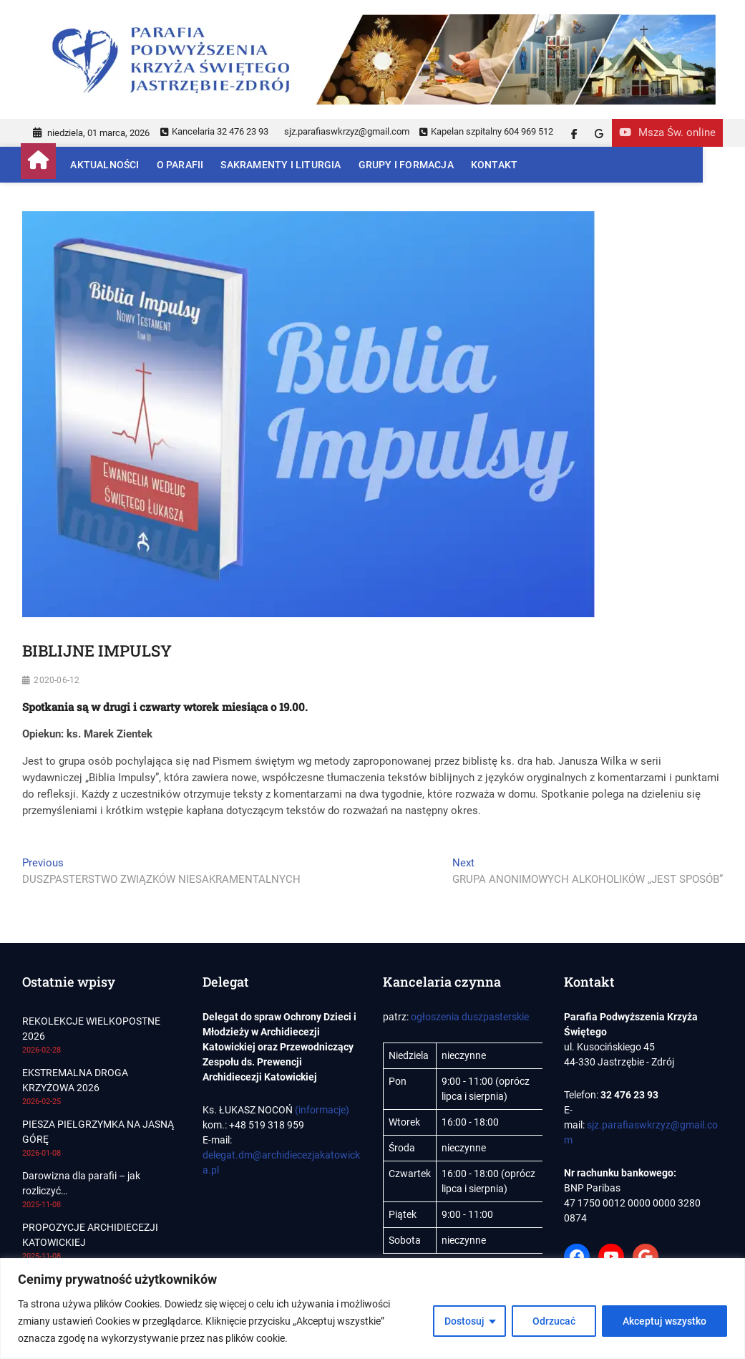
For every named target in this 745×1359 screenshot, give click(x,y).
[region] (372, 1308)
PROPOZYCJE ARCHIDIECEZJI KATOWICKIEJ (90, 1235)
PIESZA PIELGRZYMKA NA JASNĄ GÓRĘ (98, 1131)
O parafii (181, 164)
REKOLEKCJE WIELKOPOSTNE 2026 (91, 1028)
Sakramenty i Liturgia (282, 164)
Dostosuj (464, 1321)
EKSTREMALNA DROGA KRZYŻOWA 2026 (75, 1080)
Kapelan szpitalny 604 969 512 (486, 131)
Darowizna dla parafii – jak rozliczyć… (81, 1183)
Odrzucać (553, 1321)
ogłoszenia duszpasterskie (470, 1016)
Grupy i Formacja (406, 164)
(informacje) (322, 1110)
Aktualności (106, 164)
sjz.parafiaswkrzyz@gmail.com (345, 131)
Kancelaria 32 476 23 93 (214, 131)
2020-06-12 (56, 680)
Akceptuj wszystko (664, 1321)
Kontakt (495, 164)
